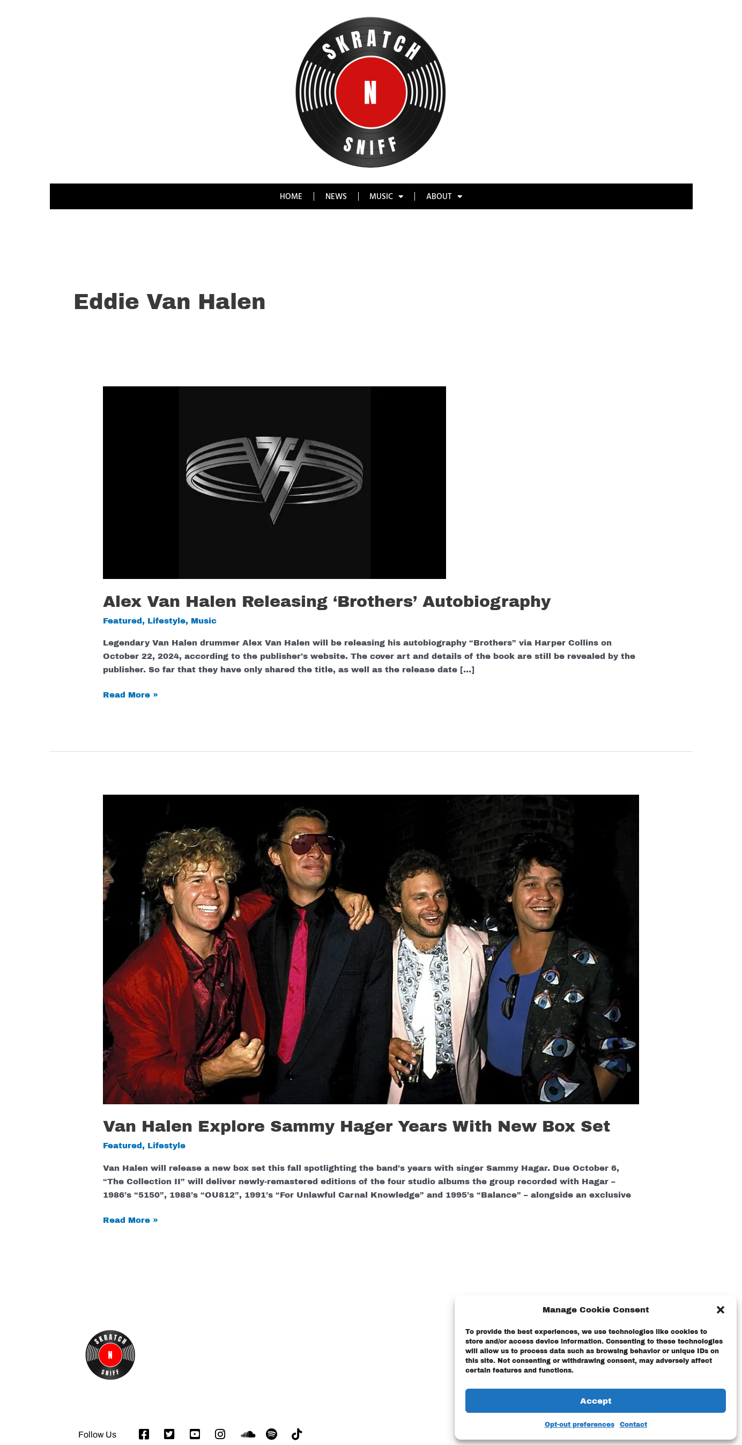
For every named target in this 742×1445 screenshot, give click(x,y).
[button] (720, 1309)
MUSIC (387, 196)
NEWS (336, 196)
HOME (291, 196)
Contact (633, 1424)
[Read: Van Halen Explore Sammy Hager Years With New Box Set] (371, 948)
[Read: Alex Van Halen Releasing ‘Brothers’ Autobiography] (274, 482)
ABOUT (445, 196)
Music (204, 621)
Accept (596, 1401)
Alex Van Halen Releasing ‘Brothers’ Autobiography (327, 601)
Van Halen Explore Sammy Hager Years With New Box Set (356, 1126)
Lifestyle (166, 621)
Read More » (130, 693)
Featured (122, 621)
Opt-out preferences (579, 1424)
